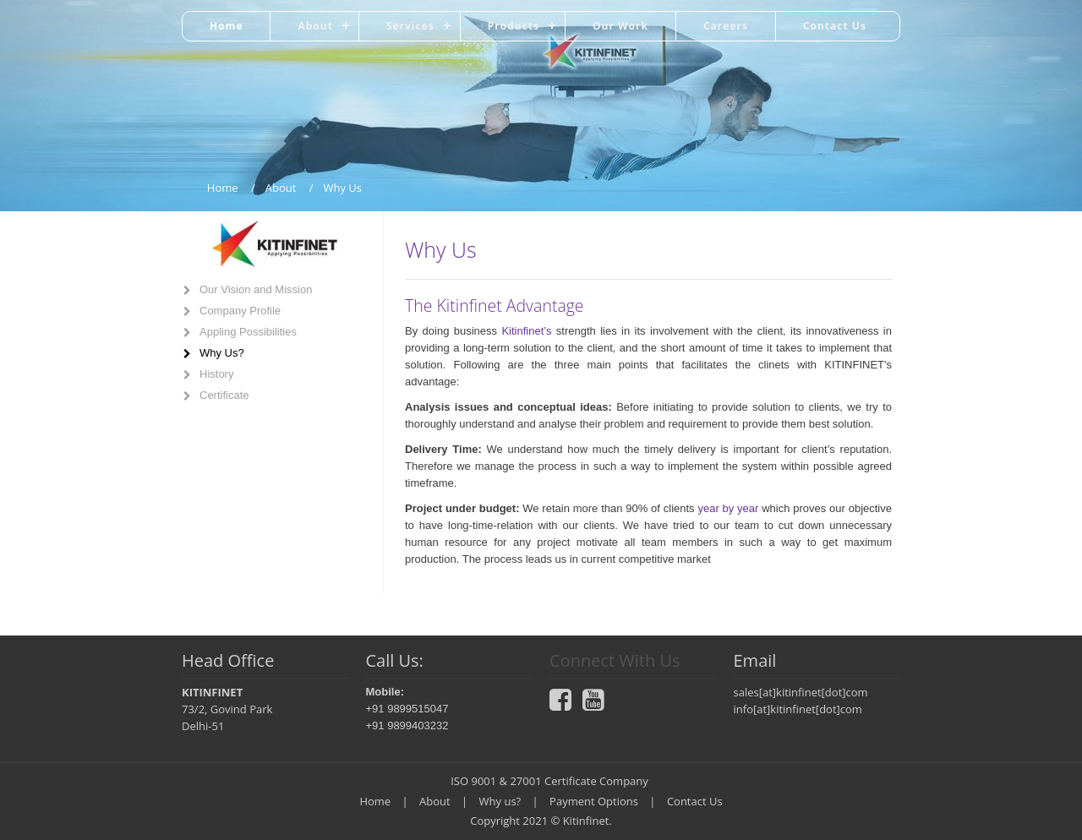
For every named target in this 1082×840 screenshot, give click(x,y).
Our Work (620, 26)
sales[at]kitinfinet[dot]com (801, 692)
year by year (727, 508)
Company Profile (240, 310)
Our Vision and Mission (255, 289)
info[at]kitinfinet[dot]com (798, 709)
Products (513, 26)
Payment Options (593, 801)
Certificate (224, 395)
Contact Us (834, 26)
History (216, 374)
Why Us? (221, 352)
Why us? (500, 801)
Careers (725, 26)
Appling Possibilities (248, 331)
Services (410, 26)
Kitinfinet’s (528, 331)
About (315, 26)
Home (226, 26)
